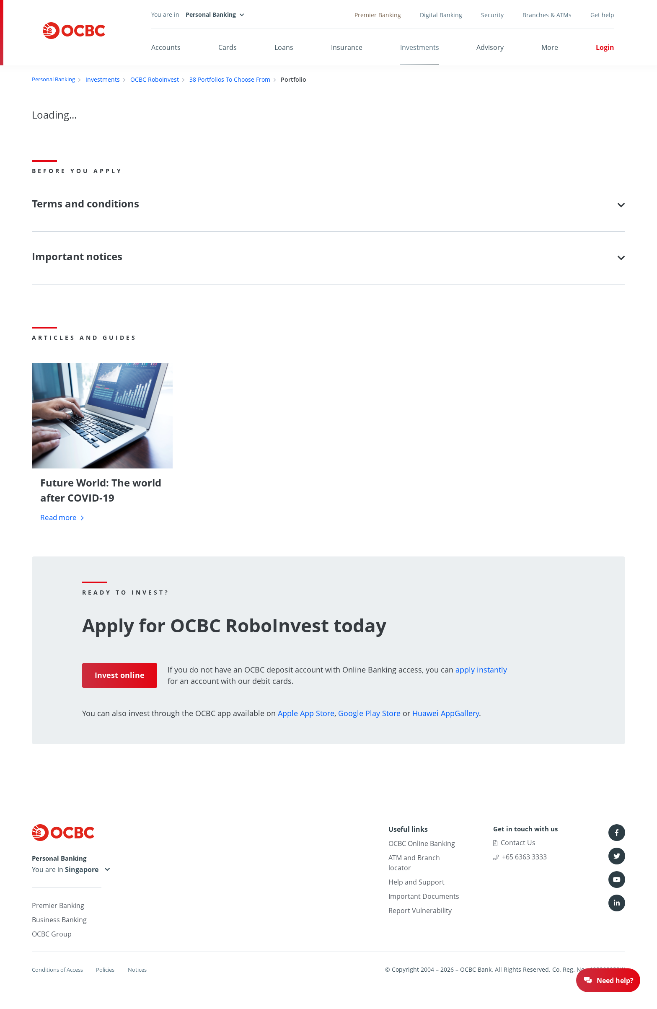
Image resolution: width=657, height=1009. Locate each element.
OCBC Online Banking (421, 844)
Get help (602, 15)
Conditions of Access (61, 971)
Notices (154, 971)
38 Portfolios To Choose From (235, 79)
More (549, 47)
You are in (66, 871)
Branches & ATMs (547, 15)
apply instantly (481, 670)
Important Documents (423, 896)
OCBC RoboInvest (160, 79)
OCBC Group (52, 935)
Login (605, 47)
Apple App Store (306, 714)
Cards (227, 47)
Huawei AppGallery (445, 714)
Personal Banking (56, 79)
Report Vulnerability (420, 911)
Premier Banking (377, 15)
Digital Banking (441, 15)
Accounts (166, 47)
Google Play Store (369, 714)
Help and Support (416, 882)
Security (492, 15)
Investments (419, 47)
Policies (116, 971)
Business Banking (59, 921)
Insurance (346, 47)
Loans (283, 47)
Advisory (490, 47)
